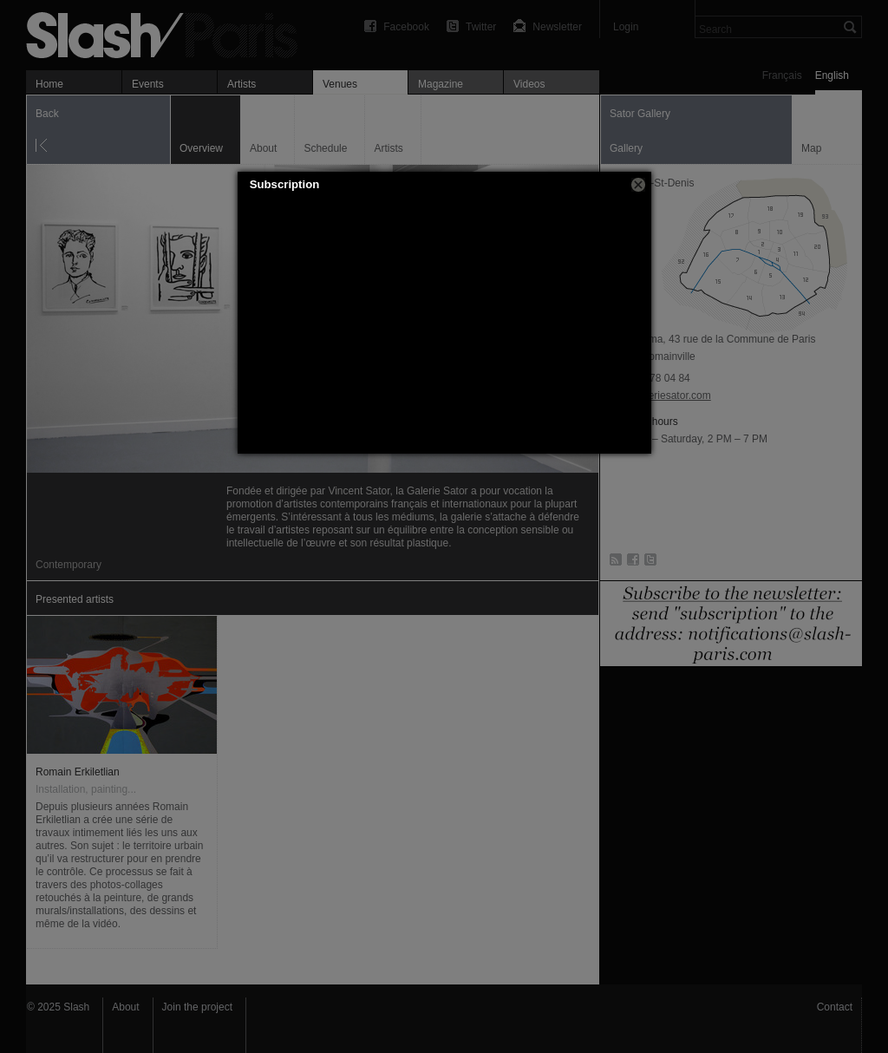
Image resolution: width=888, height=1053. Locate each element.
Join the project (197, 1007)
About (125, 1007)
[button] (638, 185)
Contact (834, 1007)
